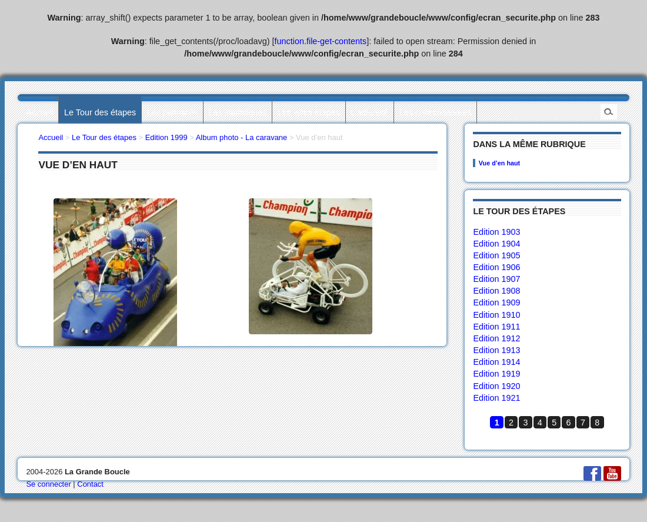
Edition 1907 (496, 279)
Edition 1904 (496, 243)
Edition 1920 (496, 386)
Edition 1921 (496, 398)
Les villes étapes (309, 112)
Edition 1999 (166, 137)
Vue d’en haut (499, 163)
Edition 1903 (496, 232)
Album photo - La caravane (242, 137)
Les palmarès (172, 112)
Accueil (39, 112)
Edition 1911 (496, 326)
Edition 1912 (496, 338)
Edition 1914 (496, 362)
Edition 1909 (496, 302)
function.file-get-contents (321, 41)
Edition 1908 (496, 290)
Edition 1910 (496, 315)
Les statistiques (237, 112)
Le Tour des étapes (100, 112)
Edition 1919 (496, 373)
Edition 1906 (496, 267)
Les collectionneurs (435, 112)
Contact (90, 484)
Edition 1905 (496, 255)
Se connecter (48, 484)
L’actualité (369, 112)
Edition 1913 (496, 350)
